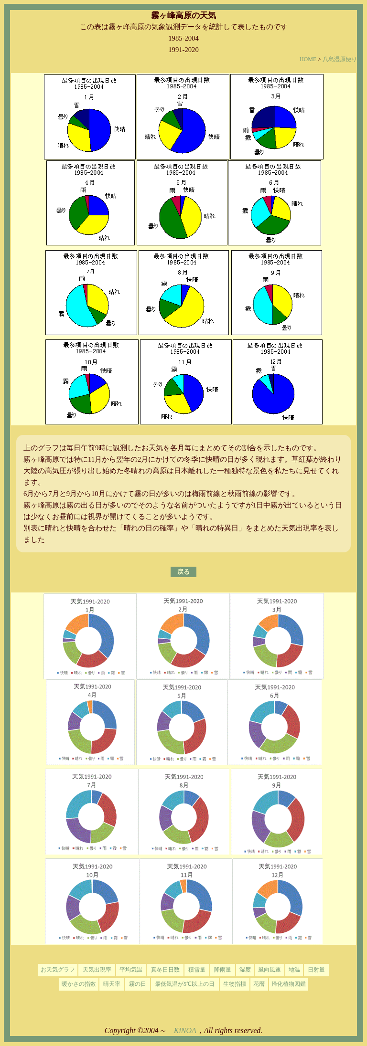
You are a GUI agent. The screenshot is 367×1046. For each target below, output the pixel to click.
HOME (308, 59)
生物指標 (234, 984)
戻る (183, 571)
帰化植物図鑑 (288, 984)
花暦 (259, 984)
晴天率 (111, 984)
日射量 (316, 969)
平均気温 (130, 969)
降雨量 (222, 969)
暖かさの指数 (79, 984)
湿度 (245, 969)
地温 (294, 969)
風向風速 (269, 969)
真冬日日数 (165, 969)
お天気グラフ (58, 969)
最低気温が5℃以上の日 (185, 984)
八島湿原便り (340, 59)
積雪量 (196, 969)
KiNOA (185, 1030)
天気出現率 (97, 969)
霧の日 (137, 984)
